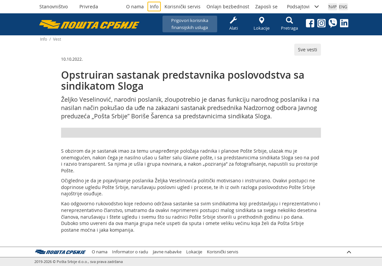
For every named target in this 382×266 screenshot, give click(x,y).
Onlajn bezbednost (228, 6)
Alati (233, 24)
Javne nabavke (167, 252)
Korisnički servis (182, 6)
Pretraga (289, 24)
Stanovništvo (53, 6)
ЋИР (332, 6)
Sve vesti (307, 49)
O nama (135, 6)
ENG (343, 6)
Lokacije (261, 24)
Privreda (88, 6)
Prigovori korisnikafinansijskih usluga (189, 23)
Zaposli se (266, 6)
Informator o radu (130, 252)
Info (154, 6)
